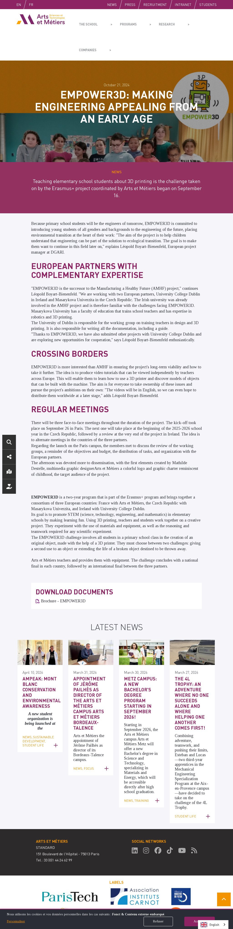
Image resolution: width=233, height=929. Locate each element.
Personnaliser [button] (16, 921)
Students (208, 4)
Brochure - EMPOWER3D (63, 575)
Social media (9, 457)
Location (9, 471)
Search (9, 442)
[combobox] (213, 924)
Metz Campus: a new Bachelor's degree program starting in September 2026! (141, 662)
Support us (9, 486)
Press (130, 4)
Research (152, 22)
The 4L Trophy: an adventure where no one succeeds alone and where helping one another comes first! (191, 670)
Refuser (158, 921)
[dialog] (116, 919)
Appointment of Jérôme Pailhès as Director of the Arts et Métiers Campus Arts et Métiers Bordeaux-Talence (89, 670)
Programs (120, 22)
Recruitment (155, 4)
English (23, 4)
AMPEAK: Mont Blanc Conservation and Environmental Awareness (39, 665)
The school (87, 22)
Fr (40, 4)
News (112, 4)
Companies (183, 22)
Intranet (183, 4)
